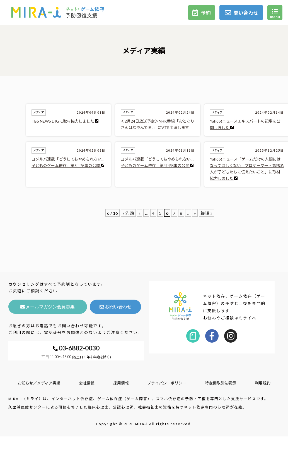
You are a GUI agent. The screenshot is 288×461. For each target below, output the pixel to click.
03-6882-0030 (76, 348)
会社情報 (87, 383)
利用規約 (262, 383)
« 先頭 (128, 213)
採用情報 (121, 383)
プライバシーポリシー (166, 383)
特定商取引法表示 (220, 383)
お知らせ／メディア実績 (39, 383)
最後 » (206, 213)
